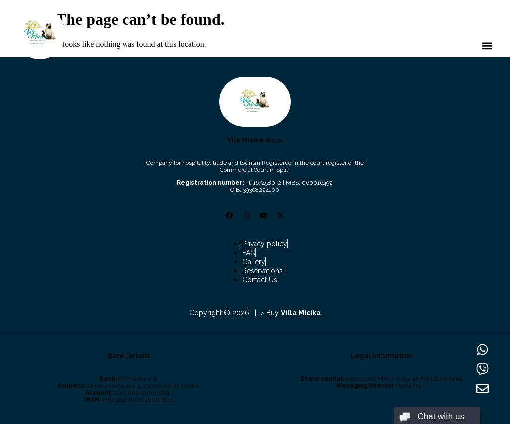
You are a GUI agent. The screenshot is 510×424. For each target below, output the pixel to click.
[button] (487, 46)
